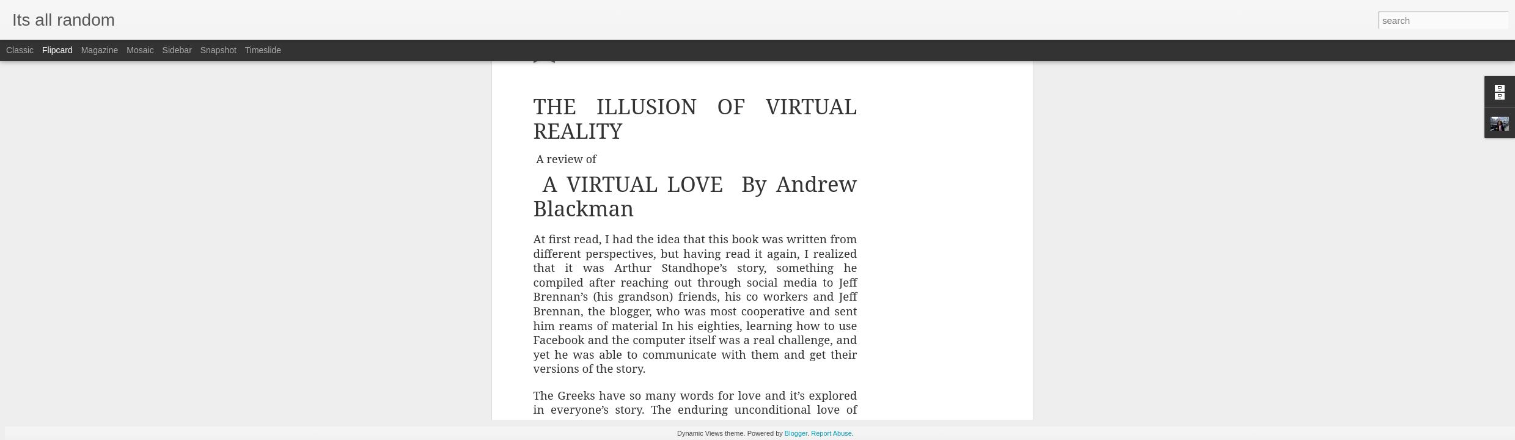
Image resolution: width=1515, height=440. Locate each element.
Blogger (796, 433)
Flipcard (57, 50)
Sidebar (177, 50)
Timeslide (263, 50)
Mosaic (140, 50)
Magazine (100, 50)
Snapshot (218, 50)
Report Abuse (831, 433)
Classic (20, 50)
